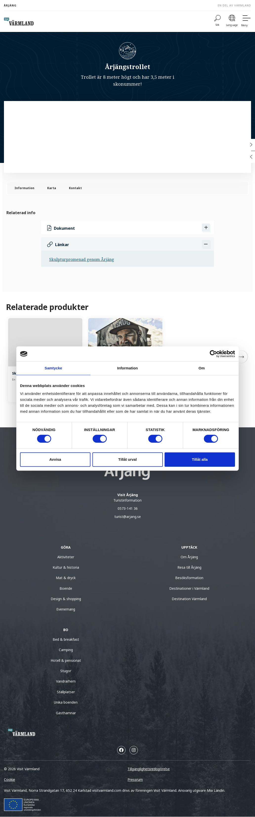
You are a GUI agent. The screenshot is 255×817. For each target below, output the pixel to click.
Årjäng (10, 5)
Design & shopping (66, 598)
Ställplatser (66, 691)
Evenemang (65, 609)
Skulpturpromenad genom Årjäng (81, 259)
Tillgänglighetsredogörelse (149, 768)
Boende (66, 588)
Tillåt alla (200, 459)
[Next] (241, 357)
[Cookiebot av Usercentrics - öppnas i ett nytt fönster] (213, 353)
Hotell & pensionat (66, 660)
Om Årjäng (189, 557)
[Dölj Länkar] (206, 244)
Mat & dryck (66, 577)
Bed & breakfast (66, 639)
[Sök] (217, 21)
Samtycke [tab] (53, 368)
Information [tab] (127, 368)
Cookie (9, 779)
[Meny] (246, 21)
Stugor (65, 670)
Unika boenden (66, 702)
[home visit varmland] (19, 22)
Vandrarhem (66, 681)
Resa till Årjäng (189, 567)
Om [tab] (201, 368)
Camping (66, 649)
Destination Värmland (189, 598)
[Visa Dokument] (206, 227)
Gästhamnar (66, 713)
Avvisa (55, 459)
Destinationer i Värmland (189, 588)
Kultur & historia (66, 567)
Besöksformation (189, 577)
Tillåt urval (127, 459)
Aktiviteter (65, 557)
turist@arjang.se (127, 516)
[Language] (232, 21)
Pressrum (135, 779)
